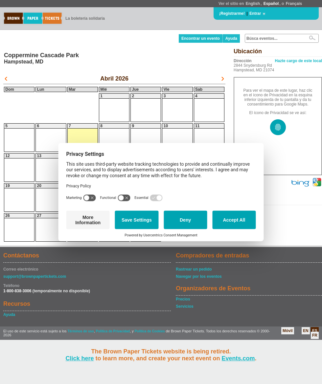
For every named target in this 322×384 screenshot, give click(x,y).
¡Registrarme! (232, 13)
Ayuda (231, 38)
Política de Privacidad (113, 331)
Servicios (184, 306)
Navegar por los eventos (198, 276)
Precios (183, 299)
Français (294, 3)
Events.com (238, 358)
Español (271, 3)
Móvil (288, 330)
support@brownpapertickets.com (34, 276)
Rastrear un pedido (194, 269)
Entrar (255, 13)
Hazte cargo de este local (298, 61)
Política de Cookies (150, 331)
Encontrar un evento (200, 38)
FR (314, 335)
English (253, 3)
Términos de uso (81, 331)
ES (314, 330)
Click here (79, 358)
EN (306, 330)
